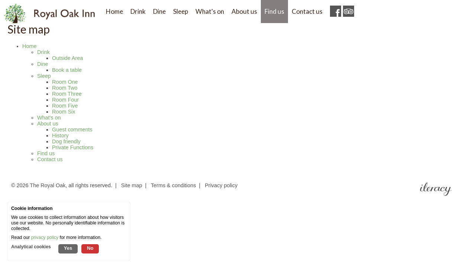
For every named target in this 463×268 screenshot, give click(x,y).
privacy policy (44, 237)
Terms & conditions (173, 185)
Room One (65, 82)
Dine (42, 64)
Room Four (65, 100)
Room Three (67, 94)
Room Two (65, 88)
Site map (131, 185)
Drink (43, 52)
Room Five (65, 106)
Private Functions (72, 147)
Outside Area (67, 58)
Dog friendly (66, 141)
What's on (49, 118)
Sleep (44, 76)
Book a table (67, 70)
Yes (68, 248)
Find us (46, 153)
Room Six (63, 112)
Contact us (50, 159)
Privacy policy (221, 185)
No (90, 248)
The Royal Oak (47, 185)
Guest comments (72, 130)
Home (29, 46)
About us (47, 124)
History (60, 135)
